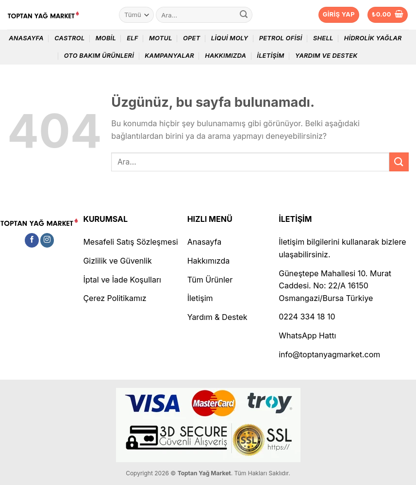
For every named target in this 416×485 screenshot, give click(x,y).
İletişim (270, 55)
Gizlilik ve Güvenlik (117, 261)
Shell (323, 38)
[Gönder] (243, 15)
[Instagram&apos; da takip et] (47, 240)
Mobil (106, 38)
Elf (132, 38)
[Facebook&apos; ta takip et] (32, 240)
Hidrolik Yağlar (373, 38)
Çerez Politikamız (114, 298)
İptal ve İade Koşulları (122, 279)
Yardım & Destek (217, 317)
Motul (160, 38)
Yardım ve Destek (326, 55)
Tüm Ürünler (210, 279)
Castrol (69, 38)
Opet (191, 38)
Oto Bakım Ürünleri (99, 55)
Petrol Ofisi (280, 38)
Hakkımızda (225, 55)
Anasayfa (26, 38)
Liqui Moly (230, 38)
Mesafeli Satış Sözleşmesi (130, 242)
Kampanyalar (169, 55)
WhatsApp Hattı (307, 335)
